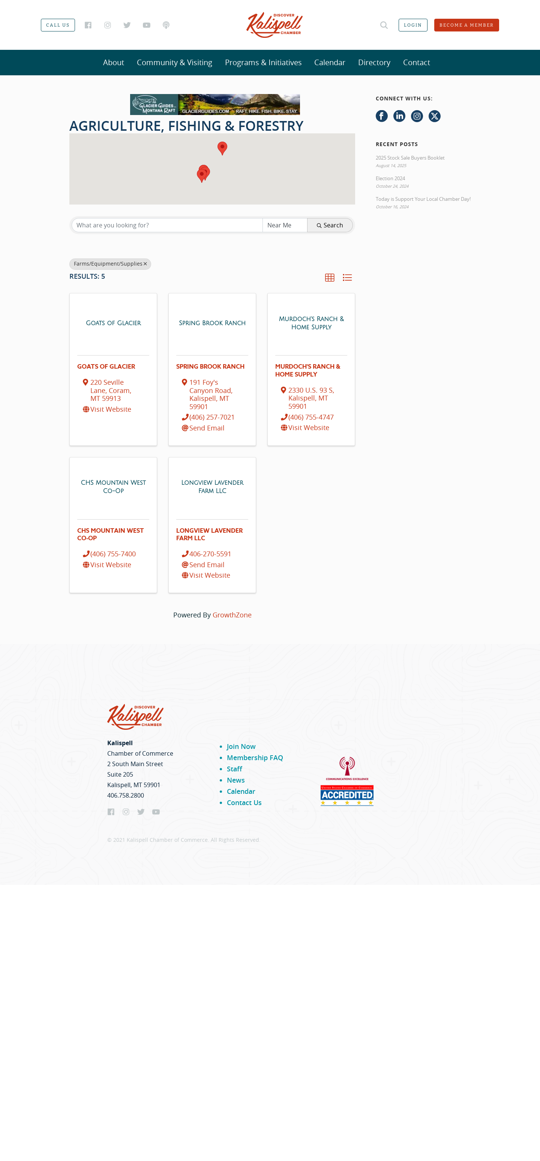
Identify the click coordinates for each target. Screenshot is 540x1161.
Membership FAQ (255, 757)
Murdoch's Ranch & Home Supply (307, 370)
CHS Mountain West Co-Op (110, 534)
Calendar (329, 62)
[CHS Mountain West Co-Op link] (113, 486)
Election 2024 (390, 178)
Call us (58, 25)
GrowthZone (232, 614)
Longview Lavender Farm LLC (209, 534)
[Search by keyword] (167, 225)
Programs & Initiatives (263, 62)
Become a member (467, 25)
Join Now (241, 746)
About (113, 62)
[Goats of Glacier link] (113, 323)
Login (413, 25)
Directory (374, 62)
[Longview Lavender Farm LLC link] (212, 486)
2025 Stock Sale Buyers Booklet (410, 157)
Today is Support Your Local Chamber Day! (423, 199)
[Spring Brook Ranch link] (212, 323)
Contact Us (244, 802)
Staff (234, 768)
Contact (416, 62)
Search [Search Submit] (330, 225)
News (236, 779)
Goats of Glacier (106, 366)
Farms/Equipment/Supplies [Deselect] (110, 263)
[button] (202, 176)
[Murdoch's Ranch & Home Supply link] (311, 323)
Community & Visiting (174, 62)
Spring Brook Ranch (210, 366)
